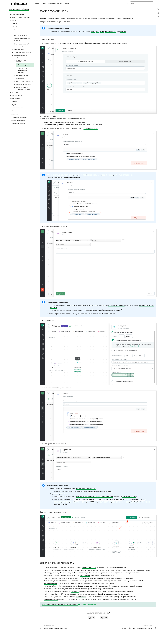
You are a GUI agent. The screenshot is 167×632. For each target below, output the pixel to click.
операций (82, 122)
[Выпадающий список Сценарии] (21, 26)
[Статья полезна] (158, 12)
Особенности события (50, 116)
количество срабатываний (98, 43)
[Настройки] (128, 3)
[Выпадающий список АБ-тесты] (21, 110)
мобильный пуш (110, 31)
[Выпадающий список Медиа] (21, 104)
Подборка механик (50, 583)
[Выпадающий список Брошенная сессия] (24, 75)
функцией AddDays (89, 502)
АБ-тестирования (108, 314)
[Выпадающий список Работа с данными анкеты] (24, 81)
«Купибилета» (81, 597)
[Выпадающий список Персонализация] (21, 95)
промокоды (92, 491)
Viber (102, 31)
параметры (58, 310)
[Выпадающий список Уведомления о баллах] (24, 84)
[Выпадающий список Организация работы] (21, 123)
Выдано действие (50, 122)
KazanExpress (103, 594)
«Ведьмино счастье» (85, 586)
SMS (97, 31)
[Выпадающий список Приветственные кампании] (24, 61)
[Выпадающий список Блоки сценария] (23, 49)
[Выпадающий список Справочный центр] (21, 14)
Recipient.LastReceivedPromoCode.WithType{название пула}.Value (97, 499)
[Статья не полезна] (158, 16)
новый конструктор (129, 496)
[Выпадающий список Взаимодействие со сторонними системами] (24, 88)
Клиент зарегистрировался (54, 125)
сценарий (67, 22)
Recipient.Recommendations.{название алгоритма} (103, 310)
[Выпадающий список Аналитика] (21, 114)
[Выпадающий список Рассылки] (21, 92)
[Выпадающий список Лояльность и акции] (21, 107)
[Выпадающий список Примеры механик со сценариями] (23, 56)
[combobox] (141, 3)
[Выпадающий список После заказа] (24, 78)
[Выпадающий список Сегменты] (21, 23)
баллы (110, 491)
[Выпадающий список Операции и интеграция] (21, 117)
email (93, 31)
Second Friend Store (89, 567)
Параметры (54, 494)
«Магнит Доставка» (51, 599)
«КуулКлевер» (85, 575)
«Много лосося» (93, 570)
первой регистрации (71, 177)
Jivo (55, 589)
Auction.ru (77, 581)
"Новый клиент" (72, 43)
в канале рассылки (90, 128)
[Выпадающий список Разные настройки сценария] (23, 52)
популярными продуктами (86, 488)
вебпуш (123, 31)
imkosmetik (75, 591)
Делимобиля (78, 573)
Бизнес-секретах (97, 578)
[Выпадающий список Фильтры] (21, 20)
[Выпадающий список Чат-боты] (21, 101)
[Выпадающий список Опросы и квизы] (21, 98)
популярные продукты (116, 305)
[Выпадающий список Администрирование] (21, 120)
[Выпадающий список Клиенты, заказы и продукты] (21, 17)
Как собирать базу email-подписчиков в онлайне (60, 604)
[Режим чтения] (158, 8)
